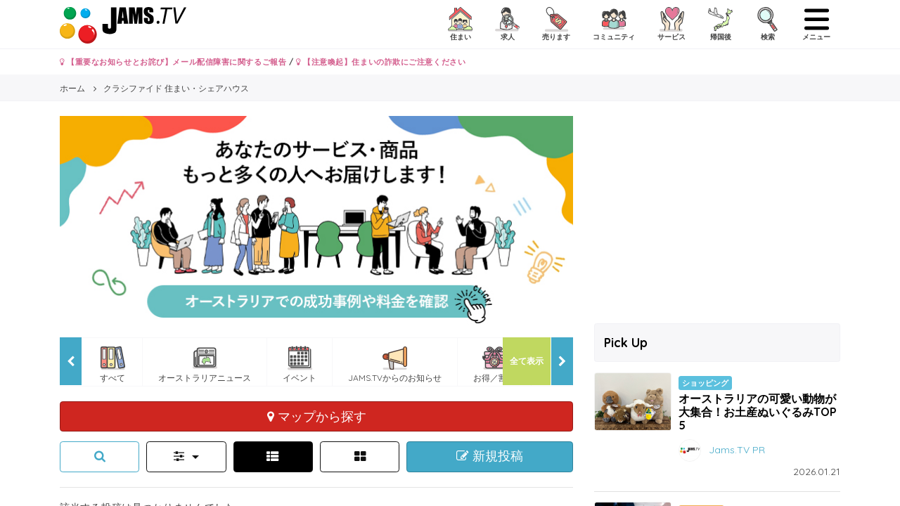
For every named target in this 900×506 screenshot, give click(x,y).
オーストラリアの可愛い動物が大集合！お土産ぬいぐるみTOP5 (758, 411)
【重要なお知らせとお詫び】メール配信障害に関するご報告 (173, 62)
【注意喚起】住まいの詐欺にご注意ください (380, 62)
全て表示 (527, 361)
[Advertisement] (717, 214)
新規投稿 (489, 456)
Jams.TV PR (737, 449)
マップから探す (316, 416)
